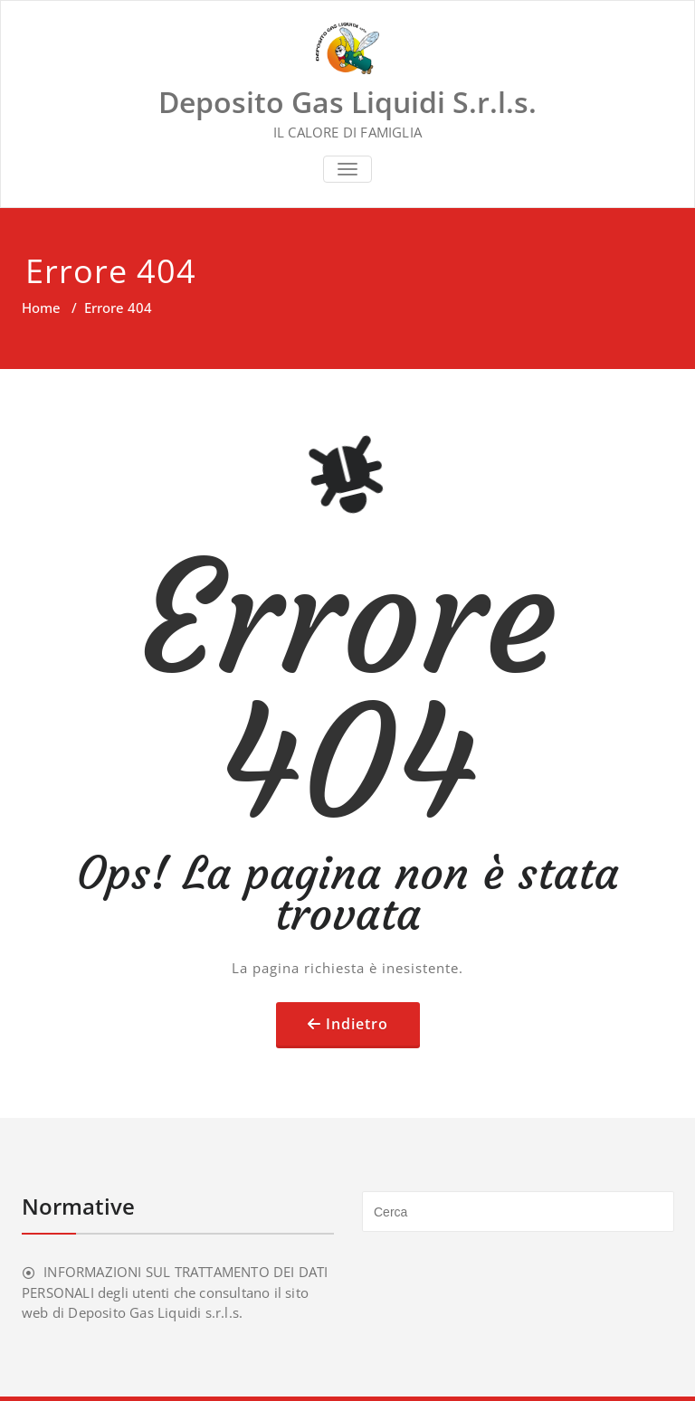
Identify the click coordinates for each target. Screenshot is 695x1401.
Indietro (357, 1024)
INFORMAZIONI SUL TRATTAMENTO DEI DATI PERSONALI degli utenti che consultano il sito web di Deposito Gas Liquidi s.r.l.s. (175, 1292)
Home (41, 307)
